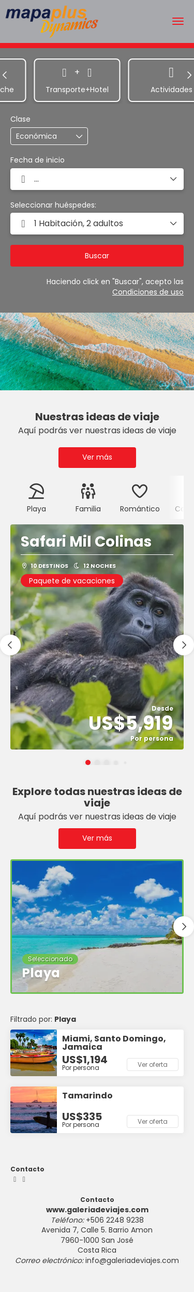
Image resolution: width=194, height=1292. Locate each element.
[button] (5, 75)
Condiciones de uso (148, 292)
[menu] (178, 21)
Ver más (97, 457)
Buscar (97, 256)
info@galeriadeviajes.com (132, 1260)
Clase (20, 119)
